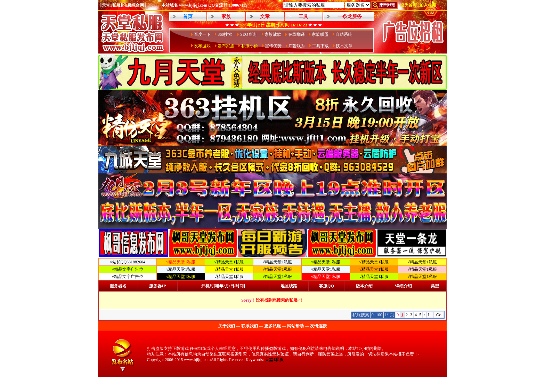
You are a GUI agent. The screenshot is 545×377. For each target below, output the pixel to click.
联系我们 (249, 325)
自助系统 (343, 34)
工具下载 (320, 45)
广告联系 (296, 45)
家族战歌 (273, 34)
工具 (303, 16)
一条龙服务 (349, 16)
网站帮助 (295, 325)
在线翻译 (296, 34)
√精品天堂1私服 (229, 262)
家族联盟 (320, 34)
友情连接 (318, 325)
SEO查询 (249, 34)
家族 (226, 16)
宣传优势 (273, 45)
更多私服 (272, 325)
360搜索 (225, 34)
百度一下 (202, 34)
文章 (265, 16)
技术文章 (344, 45)
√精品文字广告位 (128, 269)
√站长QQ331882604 (127, 262)
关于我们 (226, 325)
